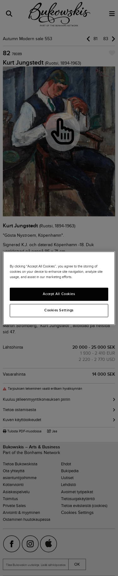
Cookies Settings (59, 310)
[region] (59, 288)
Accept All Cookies (59, 294)
